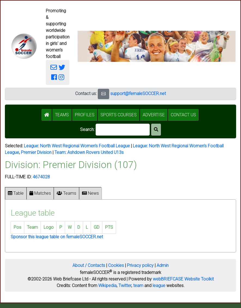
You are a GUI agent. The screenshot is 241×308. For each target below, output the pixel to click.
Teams (66, 193)
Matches (40, 193)
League (31, 145)
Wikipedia (107, 285)
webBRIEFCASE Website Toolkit (183, 279)
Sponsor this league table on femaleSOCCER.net (57, 236)
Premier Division (36, 152)
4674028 (41, 176)
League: (141, 145)
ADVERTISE (154, 114)
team (138, 285)
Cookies (116, 265)
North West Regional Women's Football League (85, 145)
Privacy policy (140, 265)
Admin (163, 265)
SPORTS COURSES (118, 114)
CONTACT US (183, 114)
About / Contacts (88, 265)
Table (16, 193)
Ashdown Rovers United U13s (95, 152)
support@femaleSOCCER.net (138, 93)
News (90, 193)
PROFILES (84, 114)
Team (59, 152)
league (158, 285)
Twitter (124, 285)
